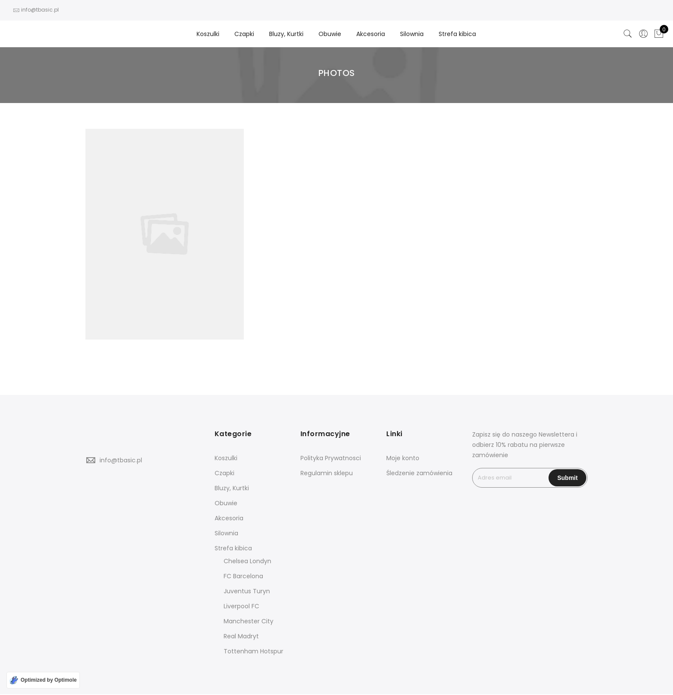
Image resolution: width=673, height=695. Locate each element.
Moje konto (402, 458)
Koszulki (208, 34)
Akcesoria (370, 34)
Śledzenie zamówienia (419, 473)
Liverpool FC (241, 606)
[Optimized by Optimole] (43, 680)
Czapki (244, 34)
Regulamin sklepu (326, 473)
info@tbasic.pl (121, 460)
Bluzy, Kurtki (286, 34)
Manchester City (248, 621)
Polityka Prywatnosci (330, 458)
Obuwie (329, 34)
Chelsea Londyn (247, 561)
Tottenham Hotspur (253, 651)
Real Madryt (241, 636)
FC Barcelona (243, 576)
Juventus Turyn (247, 591)
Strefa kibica (457, 34)
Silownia (412, 34)
